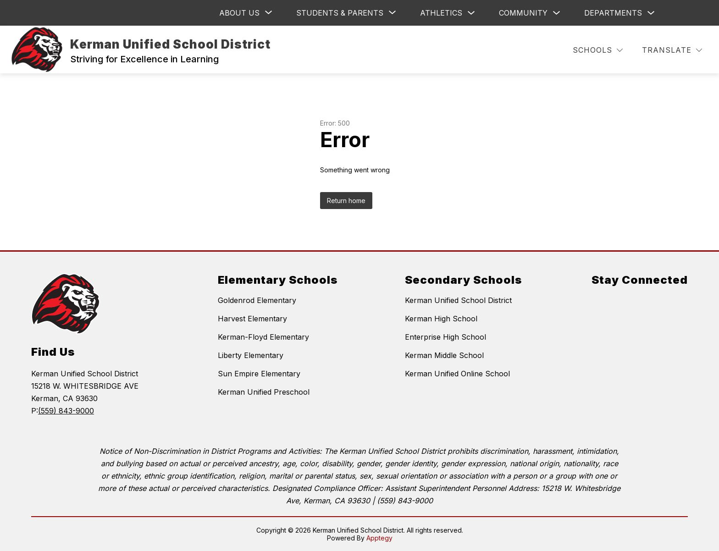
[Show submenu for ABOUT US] (239, 12)
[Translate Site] (672, 50)
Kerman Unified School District (458, 300)
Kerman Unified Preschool (264, 392)
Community (523, 12)
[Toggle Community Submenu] (556, 13)
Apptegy (379, 538)
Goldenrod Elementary (257, 300)
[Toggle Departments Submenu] (651, 13)
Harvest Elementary (252, 318)
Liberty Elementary (250, 355)
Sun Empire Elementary (259, 373)
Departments (613, 12)
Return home (346, 200)
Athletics (441, 12)
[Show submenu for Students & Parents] (339, 12)
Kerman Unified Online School (457, 373)
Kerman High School (441, 318)
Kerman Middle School (444, 355)
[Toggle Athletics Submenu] (471, 13)
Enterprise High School (445, 337)
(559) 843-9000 (66, 410)
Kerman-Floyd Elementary (263, 337)
